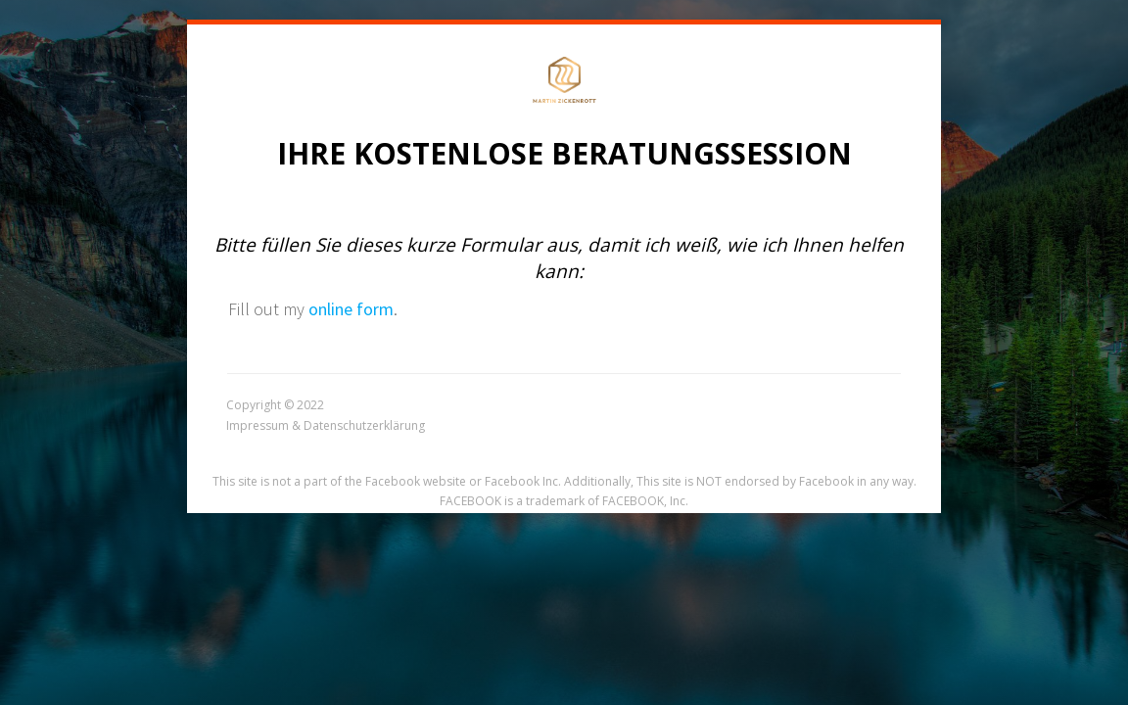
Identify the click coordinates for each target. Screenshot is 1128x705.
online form (351, 309)
